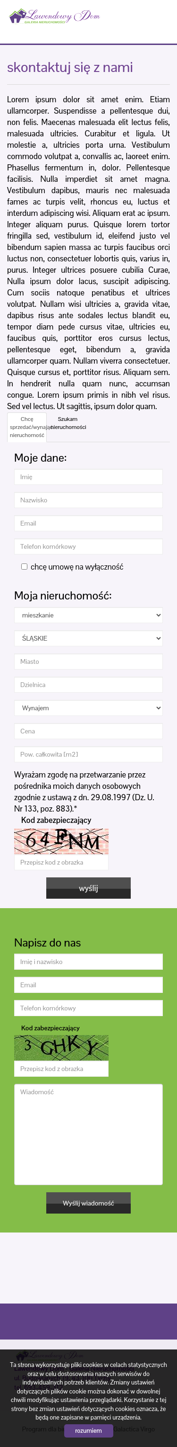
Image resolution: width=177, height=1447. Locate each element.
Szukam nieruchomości (68, 423)
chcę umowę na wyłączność (72, 567)
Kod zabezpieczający (56, 820)
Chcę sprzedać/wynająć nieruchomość (28, 427)
